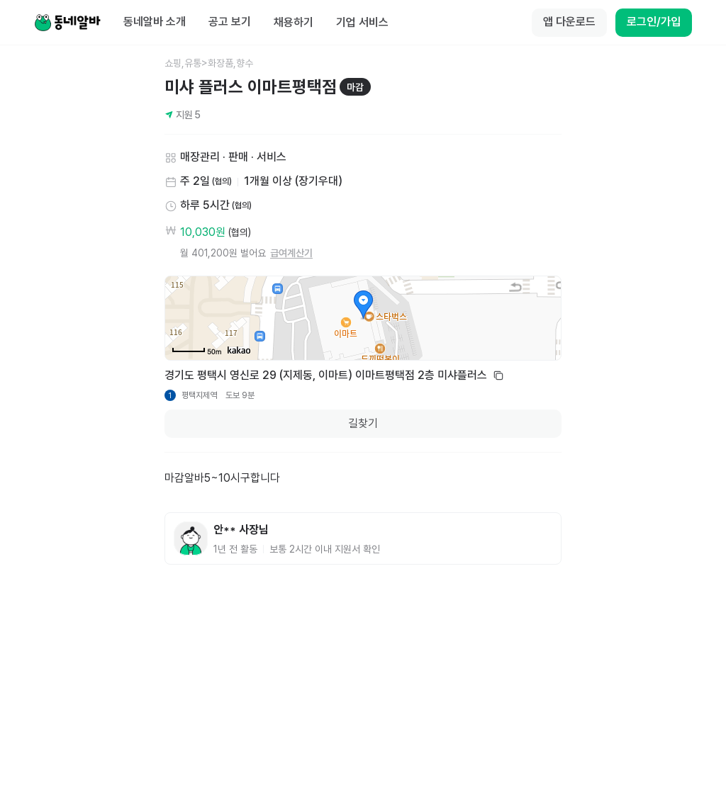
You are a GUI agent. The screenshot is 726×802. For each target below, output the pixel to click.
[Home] (67, 22)
